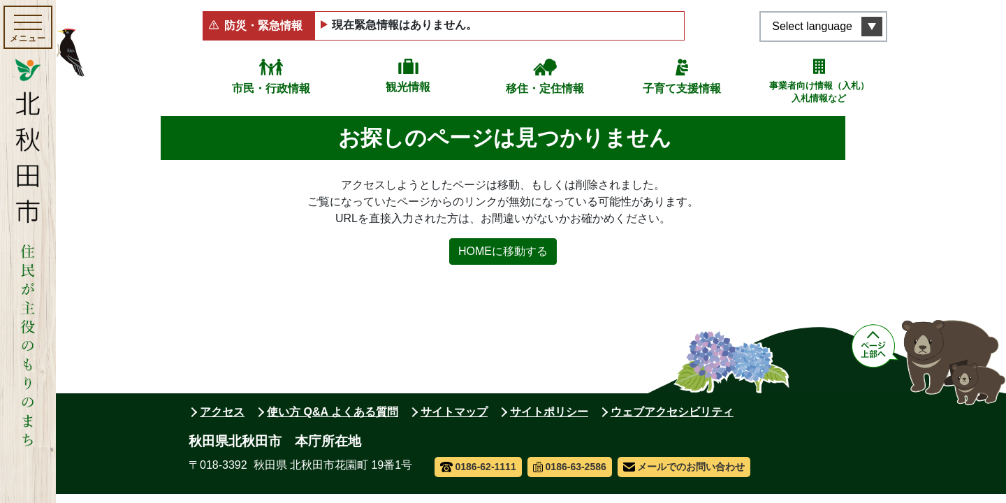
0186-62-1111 (478, 466)
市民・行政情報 (271, 88)
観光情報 (408, 87)
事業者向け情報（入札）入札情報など (819, 91)
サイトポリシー (549, 412)
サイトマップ (454, 412)
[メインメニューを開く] (27, 27)
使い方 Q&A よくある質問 (332, 412)
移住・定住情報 (545, 88)
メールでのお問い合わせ (684, 466)
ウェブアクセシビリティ (672, 412)
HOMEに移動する (503, 251)
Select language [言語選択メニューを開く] (812, 26)
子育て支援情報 (682, 88)
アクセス (222, 412)
